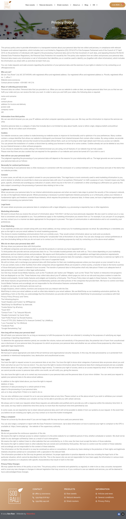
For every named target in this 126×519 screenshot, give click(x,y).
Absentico (30, 514)
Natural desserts (45, 5)
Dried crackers (62, 5)
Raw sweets (30, 5)
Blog (86, 5)
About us (76, 5)
